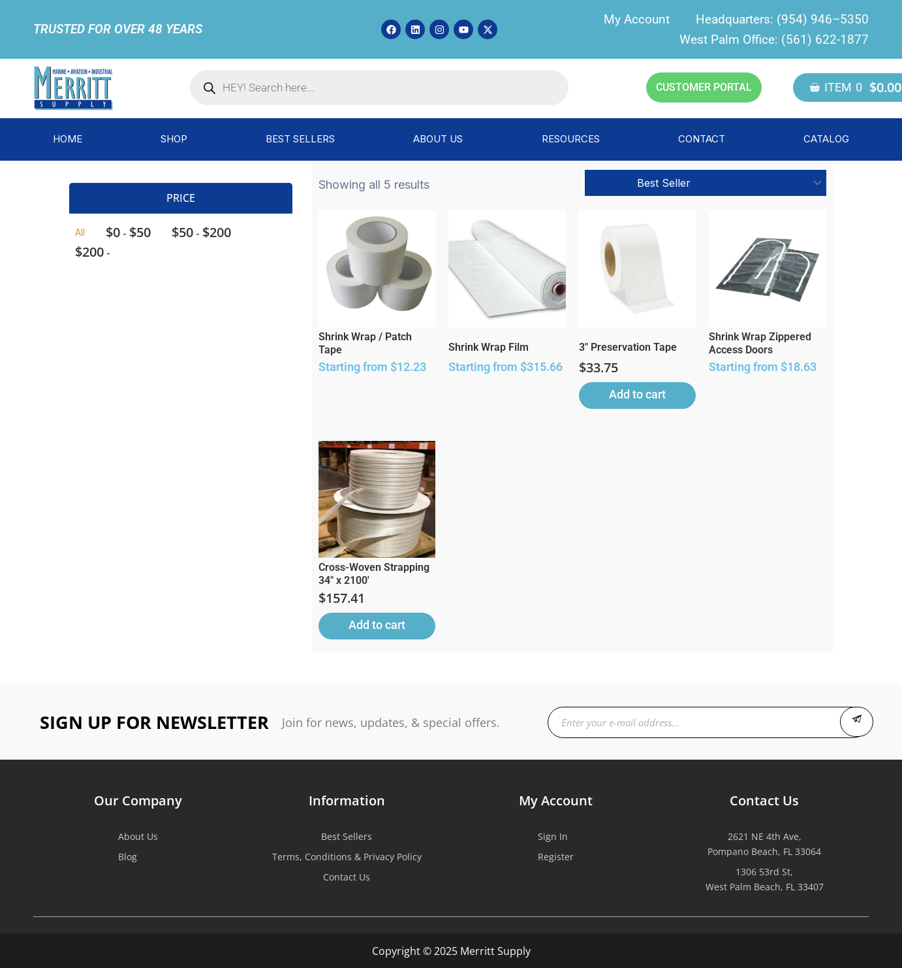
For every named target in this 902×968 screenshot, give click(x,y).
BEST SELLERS (300, 139)
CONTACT (701, 139)
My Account (637, 19)
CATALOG (826, 139)
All (80, 232)
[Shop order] (705, 183)
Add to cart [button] (637, 394)
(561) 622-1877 (825, 39)
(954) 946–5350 (823, 19)
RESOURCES (571, 139)
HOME (67, 139)
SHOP (174, 139)
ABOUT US (438, 139)
